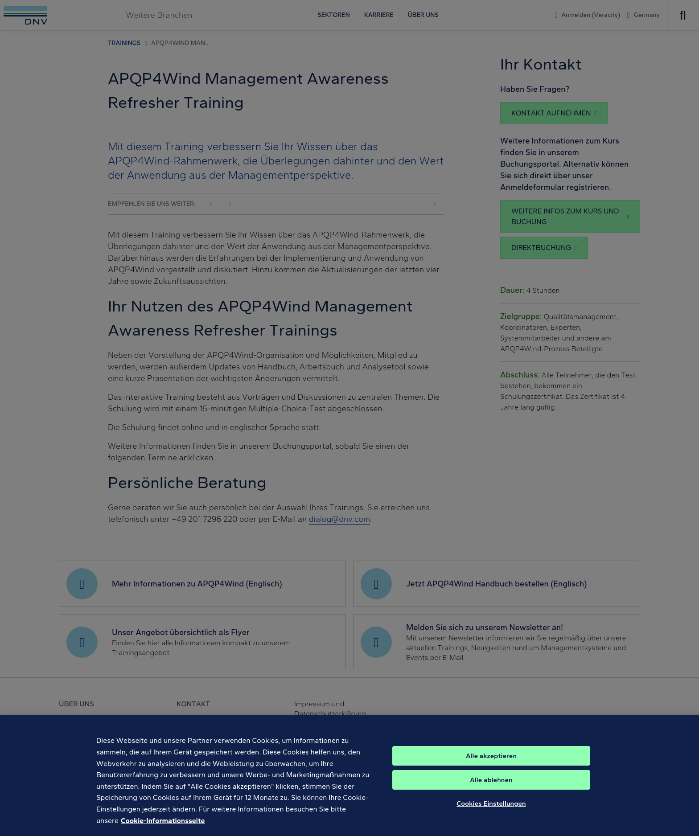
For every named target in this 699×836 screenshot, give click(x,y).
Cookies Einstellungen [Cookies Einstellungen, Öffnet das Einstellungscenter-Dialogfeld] (491, 811)
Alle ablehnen (491, 788)
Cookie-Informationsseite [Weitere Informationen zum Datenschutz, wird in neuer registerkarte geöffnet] (163, 828)
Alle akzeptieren (491, 764)
